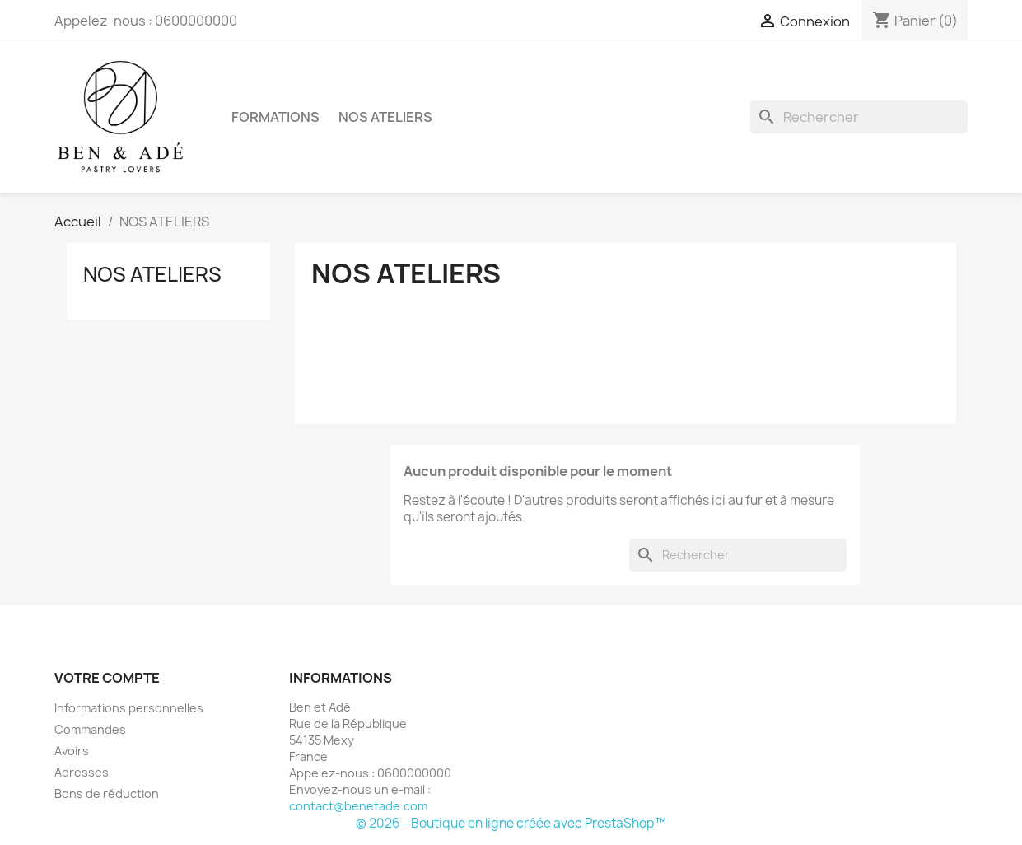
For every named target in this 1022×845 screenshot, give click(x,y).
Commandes (90, 729)
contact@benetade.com (358, 806)
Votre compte (107, 678)
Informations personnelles (128, 708)
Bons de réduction (106, 793)
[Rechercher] (859, 116)
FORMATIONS (275, 117)
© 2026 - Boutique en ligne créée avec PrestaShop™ (511, 823)
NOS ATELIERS (385, 117)
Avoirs (71, 751)
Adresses (81, 772)
